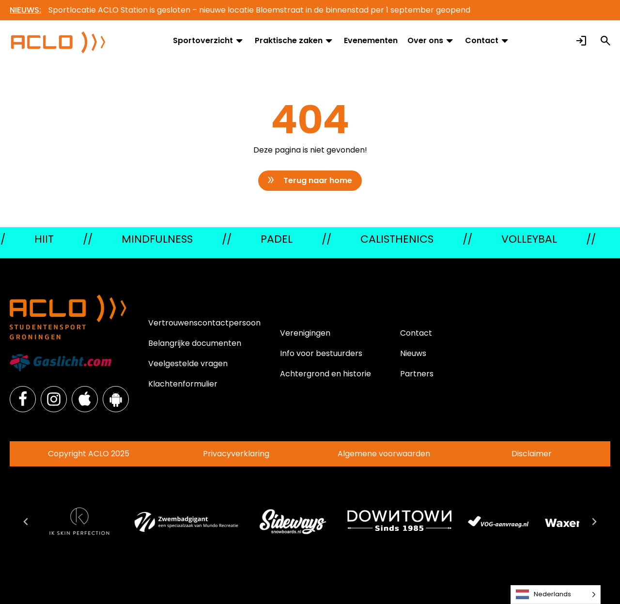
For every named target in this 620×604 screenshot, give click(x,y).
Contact (487, 40)
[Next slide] (594, 522)
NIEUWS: (25, 10)
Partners (417, 373)
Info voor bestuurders (321, 353)
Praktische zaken (294, 40)
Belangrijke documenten (194, 343)
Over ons (431, 40)
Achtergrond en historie (325, 373)
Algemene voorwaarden (384, 453)
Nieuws (413, 353)
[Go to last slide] (26, 522)
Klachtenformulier (182, 383)
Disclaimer (532, 453)
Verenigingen (305, 333)
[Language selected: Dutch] (556, 594)
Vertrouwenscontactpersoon (204, 322)
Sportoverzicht (209, 40)
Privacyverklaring (236, 453)
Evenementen (371, 40)
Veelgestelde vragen (188, 363)
